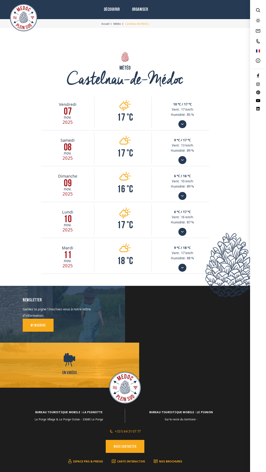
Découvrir (111, 10)
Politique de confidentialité (137, 432)
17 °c (125, 118)
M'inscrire (38, 326)
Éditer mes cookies (105, 432)
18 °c (125, 262)
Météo (117, 24)
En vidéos (187, 323)
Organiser (139, 10)
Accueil (105, 24)
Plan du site (58, 432)
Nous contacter (125, 402)
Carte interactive (131, 417)
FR (258, 50)
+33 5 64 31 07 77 (128, 387)
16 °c (125, 190)
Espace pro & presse (87, 417)
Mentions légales (79, 432)
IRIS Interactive (189, 432)
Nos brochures (172, 417)
